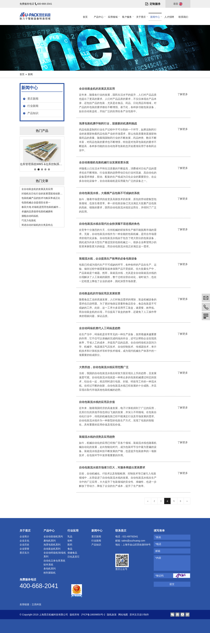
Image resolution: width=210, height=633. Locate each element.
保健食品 (72, 552)
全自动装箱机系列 (53, 536)
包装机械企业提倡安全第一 (36, 202)
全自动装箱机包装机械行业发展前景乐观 (104, 162)
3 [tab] (42, 169)
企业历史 (24, 544)
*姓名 (158, 537)
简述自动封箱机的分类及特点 (37, 225)
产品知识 (32, 113)
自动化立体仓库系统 (54, 560)
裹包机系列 (50, 540)
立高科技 (36, 604)
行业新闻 (32, 105)
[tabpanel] (42, 152)
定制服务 (155, 3)
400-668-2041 (44, 3)
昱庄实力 (24, 552)
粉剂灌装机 (50, 572)
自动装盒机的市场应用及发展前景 (99, 293)
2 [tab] (39, 169)
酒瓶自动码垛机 (30, 216)
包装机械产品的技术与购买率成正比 (41, 198)
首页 (22, 74)
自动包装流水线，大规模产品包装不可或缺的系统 (109, 193)
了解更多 (182, 94)
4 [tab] (45, 169)
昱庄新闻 (32, 98)
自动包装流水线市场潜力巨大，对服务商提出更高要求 (112, 467)
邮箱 (157, 551)
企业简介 (24, 536)
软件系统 (48, 564)
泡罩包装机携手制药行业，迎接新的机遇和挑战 (108, 123)
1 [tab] (35, 169)
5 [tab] (49, 169)
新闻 (30, 74)
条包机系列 (50, 568)
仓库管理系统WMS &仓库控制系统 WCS (42, 164)
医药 (69, 544)
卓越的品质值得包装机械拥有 (37, 211)
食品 (69, 548)
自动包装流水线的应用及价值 (97, 402)
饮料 (69, 540)
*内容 (158, 557)
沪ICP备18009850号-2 (93, 614)
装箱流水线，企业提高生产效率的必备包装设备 (108, 258)
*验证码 (159, 575)
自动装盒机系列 (52, 548)
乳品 (69, 536)
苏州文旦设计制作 (139, 614)
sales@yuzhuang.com (133, 540)
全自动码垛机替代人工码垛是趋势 (99, 328)
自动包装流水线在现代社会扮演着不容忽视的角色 (109, 223)
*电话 (158, 544)
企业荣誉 (24, 548)
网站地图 (123, 614)
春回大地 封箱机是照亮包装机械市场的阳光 (42, 207)
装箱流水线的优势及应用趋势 (97, 436)
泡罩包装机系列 (52, 544)
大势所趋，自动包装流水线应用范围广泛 (104, 367)
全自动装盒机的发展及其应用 (37, 189)
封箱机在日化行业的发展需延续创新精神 (42, 193)
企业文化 (24, 540)
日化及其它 (73, 556)
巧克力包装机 (29, 220)
